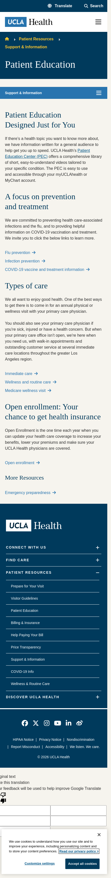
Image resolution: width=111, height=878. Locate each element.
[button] (60, 5)
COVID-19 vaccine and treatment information (47, 269)
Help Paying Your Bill (27, 635)
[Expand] (97, 548)
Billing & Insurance (25, 623)
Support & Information (26, 47)
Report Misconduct (25, 747)
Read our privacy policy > (79, 851)
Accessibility (54, 747)
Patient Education (24, 611)
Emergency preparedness (30, 493)
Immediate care (21, 374)
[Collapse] (97, 573)
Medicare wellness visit (28, 390)
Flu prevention (20, 253)
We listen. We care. (85, 747)
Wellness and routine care (30, 382)
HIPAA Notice (23, 740)
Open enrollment (22, 463)
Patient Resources (36, 39)
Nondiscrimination (80, 740)
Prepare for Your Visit (27, 586)
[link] (25, 723)
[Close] (99, 834)
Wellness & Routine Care (30, 684)
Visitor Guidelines (24, 598)
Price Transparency (26, 647)
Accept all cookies (82, 864)
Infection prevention (25, 261)
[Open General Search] (93, 5)
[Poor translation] (3, 798)
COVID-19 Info (22, 672)
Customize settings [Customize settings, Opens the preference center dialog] (40, 863)
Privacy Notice (50, 740)
